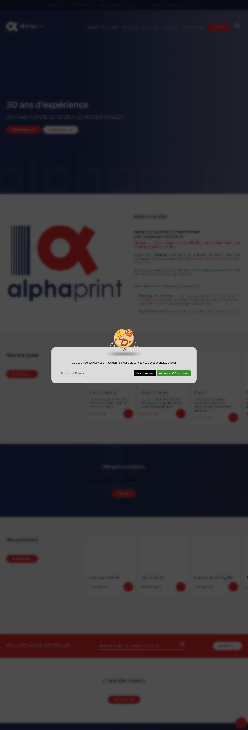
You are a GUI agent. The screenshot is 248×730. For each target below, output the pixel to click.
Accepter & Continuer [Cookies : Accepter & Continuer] (174, 373)
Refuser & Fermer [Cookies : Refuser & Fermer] (73, 373)
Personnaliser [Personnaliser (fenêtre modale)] (145, 373)
